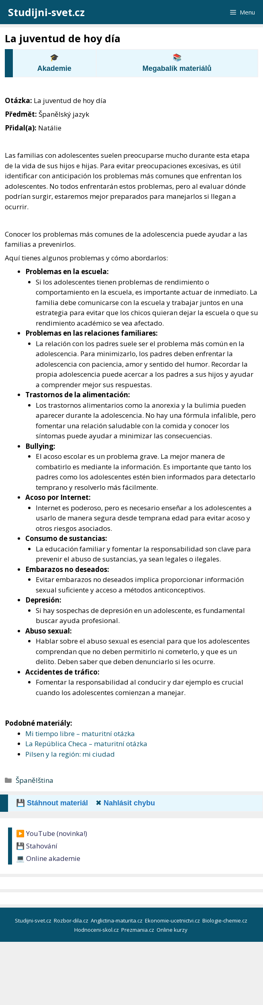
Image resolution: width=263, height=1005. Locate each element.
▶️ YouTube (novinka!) (51, 833)
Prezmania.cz (138, 929)
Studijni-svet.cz (46, 12)
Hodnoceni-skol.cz (97, 929)
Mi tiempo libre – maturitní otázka (80, 733)
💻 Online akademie (48, 858)
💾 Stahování (36, 845)
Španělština (34, 780)
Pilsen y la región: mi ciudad (70, 754)
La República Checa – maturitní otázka (86, 743)
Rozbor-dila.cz (72, 920)
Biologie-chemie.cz (225, 920)
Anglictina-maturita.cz (117, 920)
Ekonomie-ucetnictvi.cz (173, 920)
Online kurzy (173, 929)
